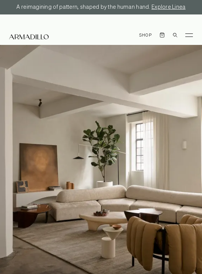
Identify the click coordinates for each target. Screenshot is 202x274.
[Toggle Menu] (189, 35)
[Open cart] (162, 35)
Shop (145, 35)
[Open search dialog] (175, 35)
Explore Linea (169, 7)
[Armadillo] (29, 37)
